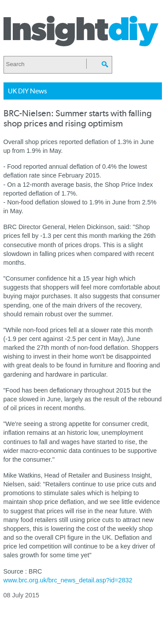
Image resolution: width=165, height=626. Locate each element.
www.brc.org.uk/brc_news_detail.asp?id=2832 (68, 580)
